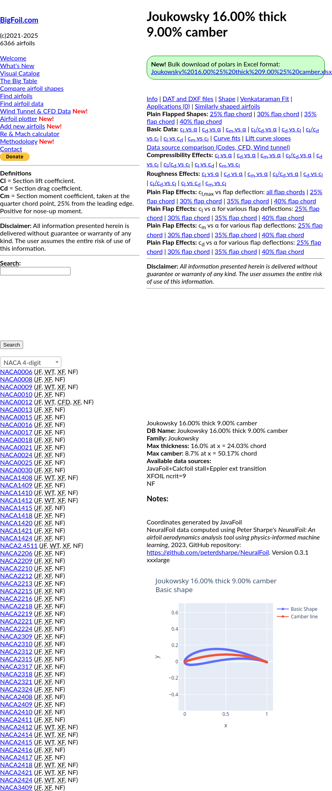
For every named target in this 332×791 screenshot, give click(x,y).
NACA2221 (16, 621)
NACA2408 (16, 696)
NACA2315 (16, 658)
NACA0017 (16, 432)
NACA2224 (16, 628)
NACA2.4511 (18, 545)
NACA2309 (16, 636)
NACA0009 (16, 386)
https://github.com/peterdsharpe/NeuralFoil (208, 552)
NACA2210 (16, 568)
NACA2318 (16, 674)
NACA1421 (16, 530)
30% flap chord (278, 113)
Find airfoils (16, 95)
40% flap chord (201, 121)
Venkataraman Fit (264, 98)
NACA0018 (16, 439)
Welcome (13, 58)
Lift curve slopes (268, 138)
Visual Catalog (20, 73)
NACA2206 (16, 553)
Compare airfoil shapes (32, 88)
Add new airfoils (22, 126)
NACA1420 (16, 522)
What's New (17, 65)
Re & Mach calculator (29, 133)
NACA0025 (16, 462)
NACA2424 (16, 779)
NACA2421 (16, 772)
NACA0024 (16, 454)
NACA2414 (16, 734)
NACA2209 (16, 560)
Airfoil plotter (18, 118)
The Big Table (18, 80)
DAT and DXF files (188, 98)
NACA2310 (16, 643)
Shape (227, 98)
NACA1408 (16, 477)
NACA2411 (16, 719)
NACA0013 (16, 409)
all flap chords (285, 191)
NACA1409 (16, 485)
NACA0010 (16, 394)
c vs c (291, 128)
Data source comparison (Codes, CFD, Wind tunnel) (218, 147)
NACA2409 (16, 704)
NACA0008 (16, 379)
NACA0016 (16, 424)
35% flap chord (248, 201)
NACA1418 (16, 515)
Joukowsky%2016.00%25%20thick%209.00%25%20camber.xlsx (241, 71)
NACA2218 (16, 606)
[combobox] (30, 362)
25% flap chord (231, 113)
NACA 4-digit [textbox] (22, 362)
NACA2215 (16, 590)
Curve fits (227, 138)
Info (152, 98)
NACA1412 (16, 500)
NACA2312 (16, 651)
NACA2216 (16, 598)
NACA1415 (16, 507)
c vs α (188, 128)
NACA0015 (16, 417)
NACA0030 (16, 469)
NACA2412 (16, 727)
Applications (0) (168, 106)
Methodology (18, 141)
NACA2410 (16, 711)
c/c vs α (264, 128)
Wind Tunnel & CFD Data (35, 111)
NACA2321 (16, 681)
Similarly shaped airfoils (227, 106)
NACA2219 (16, 613)
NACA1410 (16, 492)
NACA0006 (16, 371)
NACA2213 (16, 583)
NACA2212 (16, 575)
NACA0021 (16, 447)
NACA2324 (16, 689)
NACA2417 (16, 757)
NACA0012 (16, 401)
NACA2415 (16, 742)
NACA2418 (16, 764)
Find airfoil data (21, 103)
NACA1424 (16, 538)
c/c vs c (176, 164)
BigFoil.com (19, 20)
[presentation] (32, 304)
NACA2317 (16, 666)
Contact (11, 148)
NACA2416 (16, 749)
